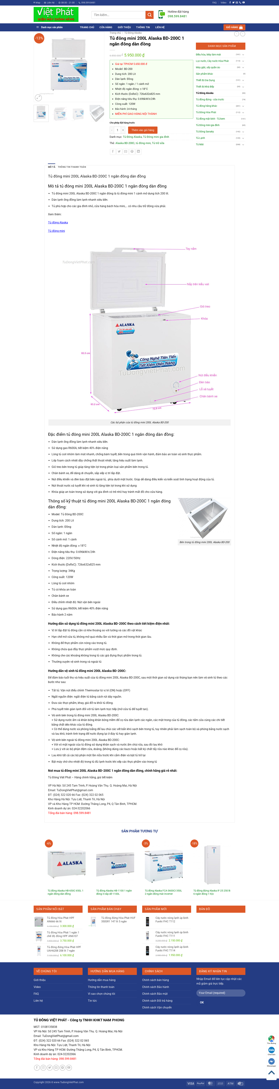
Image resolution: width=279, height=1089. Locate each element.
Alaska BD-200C (125, 143)
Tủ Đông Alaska (133, 32)
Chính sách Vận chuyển (157, 1007)
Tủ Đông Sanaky (205, 131)
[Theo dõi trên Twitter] (233, 2)
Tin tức (92, 1000)
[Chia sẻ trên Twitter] (119, 152)
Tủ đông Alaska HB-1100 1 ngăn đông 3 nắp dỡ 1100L (114, 892)
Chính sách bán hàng (155, 980)
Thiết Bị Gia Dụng (205, 80)
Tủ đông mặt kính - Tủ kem (210, 118)
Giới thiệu (124, 27)
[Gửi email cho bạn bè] (126, 152)
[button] (234, 27)
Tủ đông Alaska (58, 222)
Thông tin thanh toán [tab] (72, 167)
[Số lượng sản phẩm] (117, 130)
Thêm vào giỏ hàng (142, 130)
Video (223, 2)
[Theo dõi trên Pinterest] (62, 1068)
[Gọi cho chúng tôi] (240, 2)
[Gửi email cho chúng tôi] (237, 2)
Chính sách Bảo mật (155, 993)
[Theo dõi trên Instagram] (43, 1068)
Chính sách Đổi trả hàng (157, 1000)
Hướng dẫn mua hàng (101, 980)
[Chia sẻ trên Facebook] (113, 152)
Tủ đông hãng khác (206, 105)
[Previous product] (242, 33)
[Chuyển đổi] (243, 54)
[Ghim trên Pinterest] (132, 152)
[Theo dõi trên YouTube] (244, 2)
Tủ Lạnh (200, 138)
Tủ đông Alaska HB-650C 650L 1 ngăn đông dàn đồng (65, 892)
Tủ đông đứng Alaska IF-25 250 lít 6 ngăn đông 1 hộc (211, 892)
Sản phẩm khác (204, 73)
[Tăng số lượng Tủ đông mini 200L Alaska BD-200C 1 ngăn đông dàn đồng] (123, 130)
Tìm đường (271, 1040)
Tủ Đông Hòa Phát (206, 112)
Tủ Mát (200, 144)
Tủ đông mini (56, 231)
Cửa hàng (105, 27)
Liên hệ (160, 27)
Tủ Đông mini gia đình (156, 136)
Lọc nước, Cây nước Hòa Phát (212, 61)
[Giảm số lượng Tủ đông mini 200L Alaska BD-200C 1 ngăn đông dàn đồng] (112, 130)
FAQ (214, 2)
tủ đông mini (143, 143)
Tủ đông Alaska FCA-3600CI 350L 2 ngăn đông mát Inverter (163, 892)
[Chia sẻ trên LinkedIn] (138, 152)
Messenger (271, 1062)
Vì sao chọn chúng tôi (101, 993)
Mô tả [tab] (51, 167)
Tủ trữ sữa (158, 143)
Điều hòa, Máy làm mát (208, 54)
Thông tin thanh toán (101, 987)
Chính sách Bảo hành (155, 987)
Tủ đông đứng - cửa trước (210, 99)
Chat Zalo (271, 1051)
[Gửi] (150, 15)
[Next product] (236, 33)
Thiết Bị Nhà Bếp (205, 86)
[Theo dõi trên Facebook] (230, 2)
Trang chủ (87, 27)
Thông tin (143, 27)
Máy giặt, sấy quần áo (208, 67)
